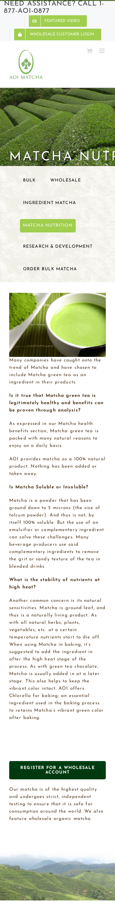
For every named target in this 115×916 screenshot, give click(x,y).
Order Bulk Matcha (50, 269)
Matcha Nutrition (48, 225)
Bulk (29, 180)
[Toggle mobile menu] (102, 51)
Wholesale (65, 180)
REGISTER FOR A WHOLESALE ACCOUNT (57, 770)
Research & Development (58, 246)
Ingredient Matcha (49, 203)
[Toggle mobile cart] (89, 51)
